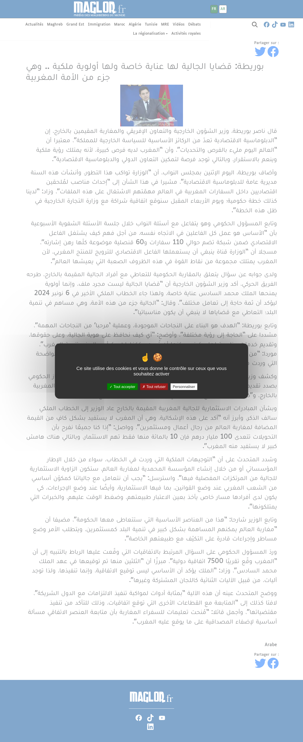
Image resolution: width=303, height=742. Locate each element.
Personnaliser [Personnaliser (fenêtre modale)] (184, 387)
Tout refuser (154, 387)
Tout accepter (122, 387)
